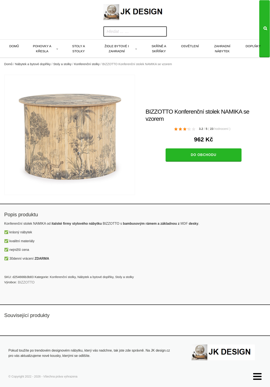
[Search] (264, 28)
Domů (14, 46)
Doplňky (253, 46)
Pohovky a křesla (42, 48)
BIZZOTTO (26, 282)
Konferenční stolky (87, 64)
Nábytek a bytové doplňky (33, 64)
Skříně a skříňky (158, 48)
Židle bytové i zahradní (117, 48)
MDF (184, 223)
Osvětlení (190, 46)
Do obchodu (203, 155)
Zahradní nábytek (222, 48)
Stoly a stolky (78, 48)
